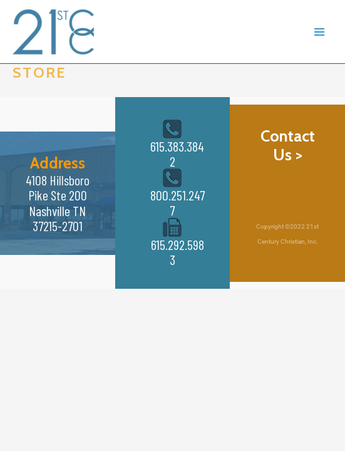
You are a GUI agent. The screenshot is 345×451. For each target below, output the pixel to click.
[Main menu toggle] (319, 32)
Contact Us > (287, 145)
